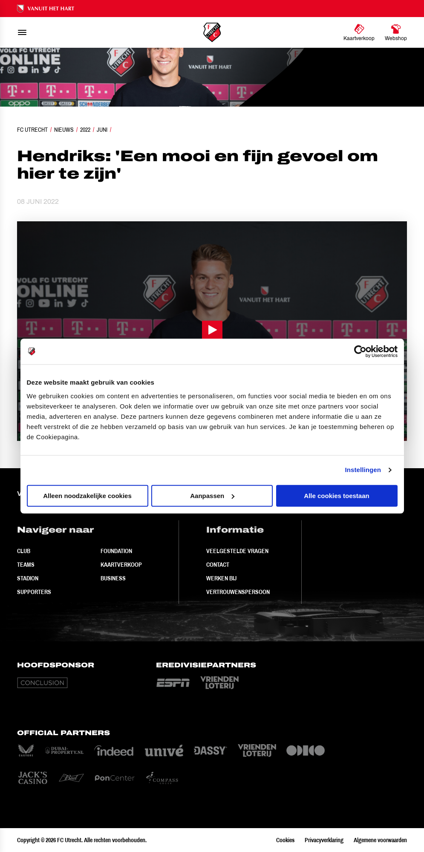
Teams (26, 564)
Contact (217, 564)
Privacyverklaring (324, 840)
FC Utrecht (32, 129)
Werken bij (221, 578)
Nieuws (64, 129)
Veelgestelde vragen (237, 551)
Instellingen (363, 469)
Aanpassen (212, 495)
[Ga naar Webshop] (396, 32)
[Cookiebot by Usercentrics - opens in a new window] (360, 351)
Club (23, 551)
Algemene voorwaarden (380, 840)
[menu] (22, 32)
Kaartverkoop (121, 564)
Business (113, 578)
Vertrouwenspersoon (238, 592)
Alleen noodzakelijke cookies (87, 495)
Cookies (285, 840)
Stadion (27, 578)
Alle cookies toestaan (336, 495)
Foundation (116, 551)
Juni (102, 129)
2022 (85, 129)
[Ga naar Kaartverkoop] (359, 32)
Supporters (34, 592)
